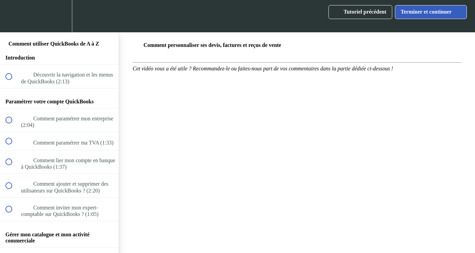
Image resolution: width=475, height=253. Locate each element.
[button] (12, 16)
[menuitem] (59, 16)
